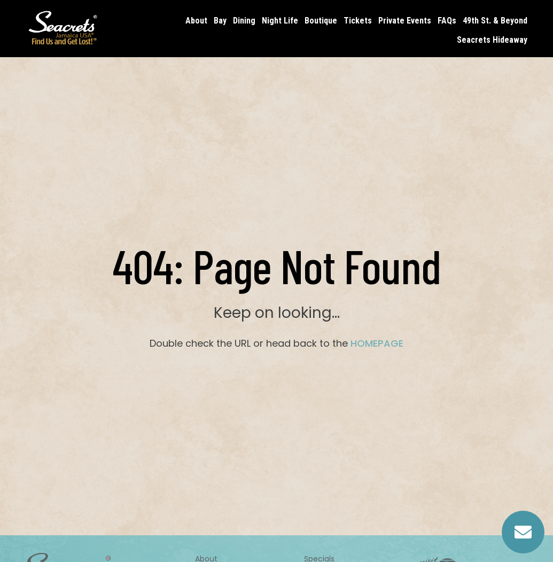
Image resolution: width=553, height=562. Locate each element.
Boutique (321, 20)
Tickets (358, 20)
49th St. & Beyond (495, 20)
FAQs (447, 20)
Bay (220, 20)
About (196, 20)
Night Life (280, 20)
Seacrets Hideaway (492, 40)
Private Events (404, 20)
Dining (244, 20)
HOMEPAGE (377, 343)
